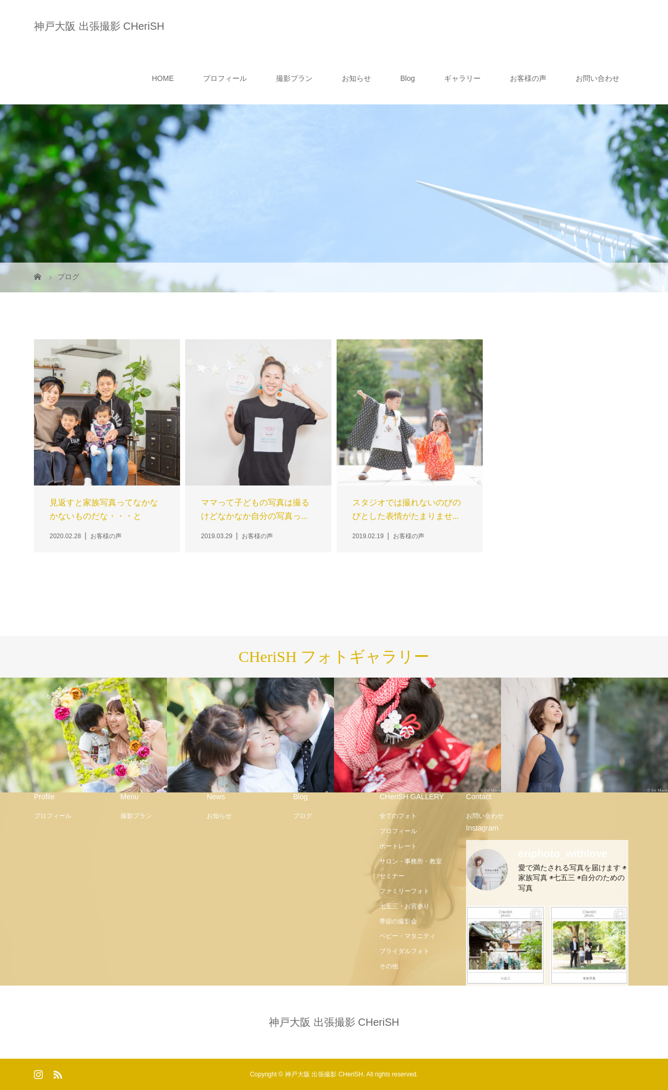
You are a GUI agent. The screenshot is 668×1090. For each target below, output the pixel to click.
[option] (83, 735)
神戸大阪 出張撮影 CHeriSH (99, 26)
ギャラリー (462, 78)
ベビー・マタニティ (407, 936)
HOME (163, 78)
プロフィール (225, 78)
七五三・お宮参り (404, 906)
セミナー (391, 876)
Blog (407, 78)
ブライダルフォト (404, 951)
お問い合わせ (597, 78)
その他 (388, 966)
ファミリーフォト (404, 891)
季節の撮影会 (398, 921)
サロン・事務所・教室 (410, 861)
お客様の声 (528, 78)
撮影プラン (294, 78)
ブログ (302, 816)
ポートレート (398, 846)
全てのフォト (398, 816)
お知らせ (356, 78)
